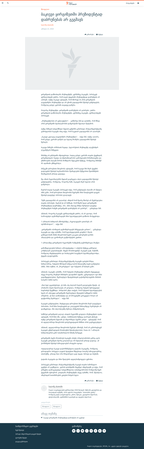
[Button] (89, 34)
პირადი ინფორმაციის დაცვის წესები (28, 434)
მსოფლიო (45, 9)
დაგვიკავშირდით (21, 441)
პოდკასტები (130, 3)
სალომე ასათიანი (47, 25)
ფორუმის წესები (21, 438)
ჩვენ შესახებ (19, 430)
